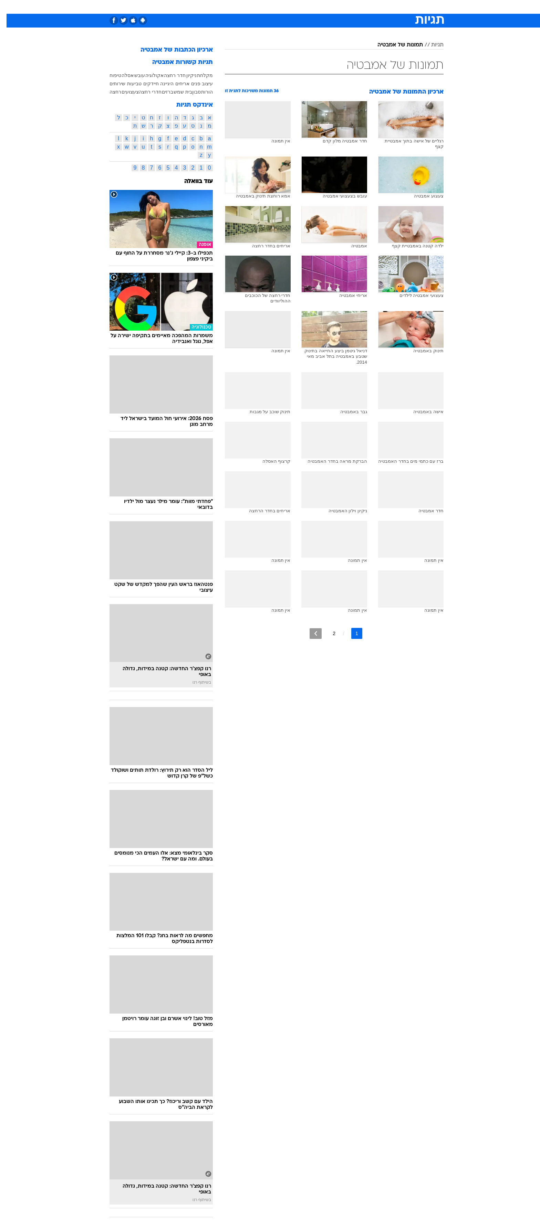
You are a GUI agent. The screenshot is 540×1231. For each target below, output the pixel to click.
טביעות (128, 83)
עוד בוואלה (192, 181)
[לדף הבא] (309, 633)
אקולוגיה (148, 75)
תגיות (431, 45)
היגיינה (160, 83)
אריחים (176, 83)
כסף (305, 6)
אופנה (191, 6)
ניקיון (185, 75)
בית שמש (176, 92)
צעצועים (123, 92)
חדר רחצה (168, 75)
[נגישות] (9, 7)
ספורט (369, 6)
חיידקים (144, 83)
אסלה (121, 75)
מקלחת (198, 75)
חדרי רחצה (143, 92)
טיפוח (109, 75)
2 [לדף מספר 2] (327, 633)
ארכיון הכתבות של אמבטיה (170, 50)
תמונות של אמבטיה (393, 45)
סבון (190, 92)
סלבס (324, 6)
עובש (133, 75)
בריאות (266, 6)
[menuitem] (388, 7)
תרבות (346, 6)
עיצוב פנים (195, 83)
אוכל (287, 6)
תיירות (242, 6)
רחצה (109, 92)
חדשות (392, 6)
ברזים (161, 92)
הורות (200, 92)
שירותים (111, 83)
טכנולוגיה (216, 6)
